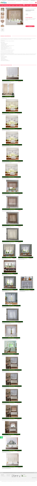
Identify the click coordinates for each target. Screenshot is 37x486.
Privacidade (2, 479)
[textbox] (13, 2)
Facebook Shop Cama (32, 483)
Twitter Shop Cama (34, 483)
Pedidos (32, 2)
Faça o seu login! (26, 2)
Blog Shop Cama (35, 483)
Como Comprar (8, 479)
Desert (27, 14)
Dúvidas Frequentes (9, 478)
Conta (29, 2)
